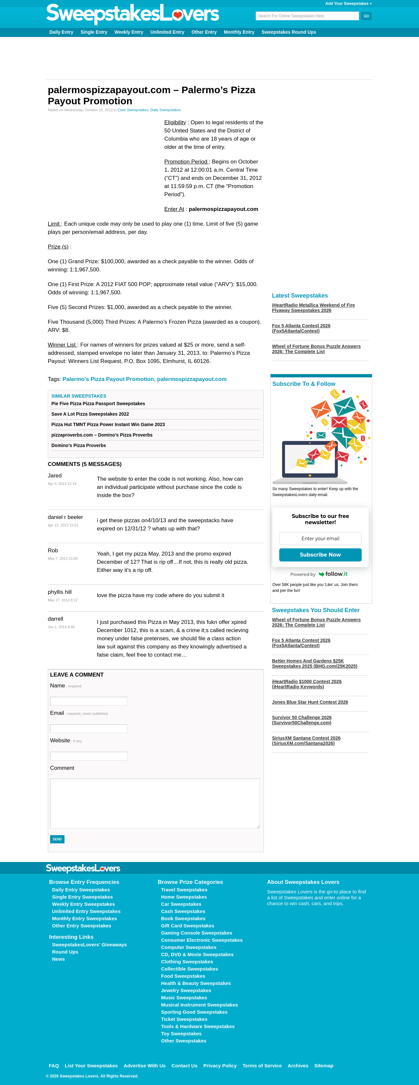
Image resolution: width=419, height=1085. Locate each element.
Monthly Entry (239, 32)
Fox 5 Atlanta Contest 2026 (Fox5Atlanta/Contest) (301, 328)
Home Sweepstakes (184, 897)
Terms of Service (262, 1065)
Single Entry (94, 32)
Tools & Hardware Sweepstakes (198, 1026)
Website (66, 740)
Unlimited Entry (167, 32)
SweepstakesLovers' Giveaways (89, 944)
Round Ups (65, 952)
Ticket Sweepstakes (184, 1019)
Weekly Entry (129, 32)
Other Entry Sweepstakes (81, 925)
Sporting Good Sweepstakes (194, 1012)
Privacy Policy (220, 1065)
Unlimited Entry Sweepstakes (86, 911)
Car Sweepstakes (181, 904)
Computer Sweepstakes (188, 947)
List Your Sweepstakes (91, 1065)
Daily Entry (61, 32)
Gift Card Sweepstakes (187, 925)
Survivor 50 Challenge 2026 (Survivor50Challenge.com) (302, 720)
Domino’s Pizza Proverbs (78, 445)
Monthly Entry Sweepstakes (84, 918)
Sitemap (323, 1065)
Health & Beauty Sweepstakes (196, 983)
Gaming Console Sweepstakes (196, 933)
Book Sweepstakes (183, 918)
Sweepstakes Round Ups (289, 32)
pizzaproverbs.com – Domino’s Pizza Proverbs (102, 435)
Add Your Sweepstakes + (348, 3)
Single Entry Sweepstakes (82, 897)
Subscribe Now (320, 555)
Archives (298, 1065)
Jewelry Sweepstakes (186, 990)
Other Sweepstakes (183, 1040)
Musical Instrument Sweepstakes (199, 1005)
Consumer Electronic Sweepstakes (202, 940)
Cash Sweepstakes (133, 110)
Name (66, 685)
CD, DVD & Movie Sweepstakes (197, 954)
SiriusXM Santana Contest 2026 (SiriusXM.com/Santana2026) (306, 740)
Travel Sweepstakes (184, 889)
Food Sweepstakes (183, 976)
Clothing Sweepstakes (187, 961)
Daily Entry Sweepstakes (81, 889)
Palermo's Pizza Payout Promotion (108, 379)
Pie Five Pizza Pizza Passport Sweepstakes (98, 403)
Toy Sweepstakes (181, 1033)
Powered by (318, 574)
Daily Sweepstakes (165, 110)
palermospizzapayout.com (192, 379)
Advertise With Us (145, 1065)
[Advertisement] (209, 58)
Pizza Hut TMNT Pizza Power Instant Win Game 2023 (108, 424)
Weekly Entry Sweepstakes (83, 904)
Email (79, 713)
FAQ (54, 1065)
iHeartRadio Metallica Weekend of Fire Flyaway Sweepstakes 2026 (313, 307)
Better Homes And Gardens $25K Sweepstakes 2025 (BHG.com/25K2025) (314, 663)
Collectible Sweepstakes (189, 969)
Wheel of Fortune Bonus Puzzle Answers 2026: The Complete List (316, 349)
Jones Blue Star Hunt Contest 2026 (310, 702)
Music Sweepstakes (184, 997)
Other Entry (204, 32)
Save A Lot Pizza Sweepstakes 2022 (90, 414)
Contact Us (184, 1065)
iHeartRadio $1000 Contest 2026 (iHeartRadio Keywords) (306, 684)
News (58, 959)
